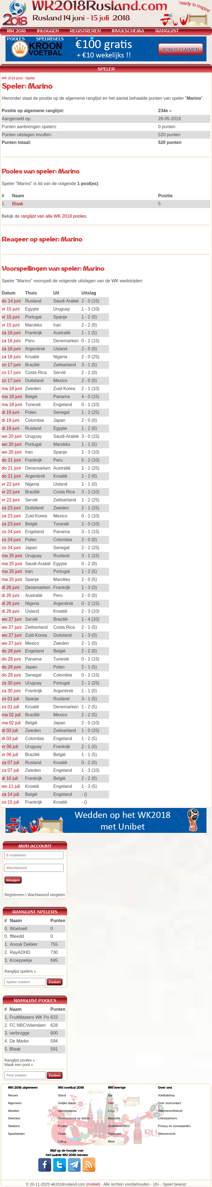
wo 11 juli (11, 786)
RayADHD (20, 952)
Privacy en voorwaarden (174, 1126)
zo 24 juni (11, 531)
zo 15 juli (10, 802)
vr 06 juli (10, 746)
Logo (111, 1110)
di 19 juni (10, 412)
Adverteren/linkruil (170, 1110)
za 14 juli (10, 794)
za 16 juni (11, 332)
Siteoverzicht (166, 1133)
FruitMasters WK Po (29, 1017)
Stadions (14, 1126)
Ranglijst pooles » (19, 1060)
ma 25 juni (12, 555)
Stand (62, 1095)
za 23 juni (11, 508)
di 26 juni (10, 587)
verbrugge (20, 1033)
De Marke (19, 1041)
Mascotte (114, 1118)
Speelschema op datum (74, 1118)
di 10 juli (10, 778)
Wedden (13, 1110)
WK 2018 (16, 30)
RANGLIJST (167, 30)
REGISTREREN (85, 30)
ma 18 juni (12, 388)
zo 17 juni (11, 364)
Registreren (14, 895)
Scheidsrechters (119, 1126)
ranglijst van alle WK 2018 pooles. (54, 216)
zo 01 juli (10, 698)
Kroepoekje (21, 960)
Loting (62, 1141)
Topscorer (114, 1133)
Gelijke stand (67, 1103)
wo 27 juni (12, 619)
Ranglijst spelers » (20, 971)
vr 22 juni (11, 484)
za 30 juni (11, 683)
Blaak (17, 203)
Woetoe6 (18, 928)
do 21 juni (11, 460)
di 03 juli (10, 730)
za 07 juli (10, 762)
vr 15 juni (11, 309)
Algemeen (15, 1103)
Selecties (14, 1118)
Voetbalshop (166, 1095)
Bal (110, 1095)
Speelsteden (16, 1133)
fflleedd (17, 936)
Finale (62, 1133)
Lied (111, 1103)
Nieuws (13, 1095)
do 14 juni (11, 301)
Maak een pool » (18, 1064)
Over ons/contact (169, 1103)
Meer (111, 1141)
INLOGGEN (48, 30)
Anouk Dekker (24, 944)
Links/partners (167, 1118)
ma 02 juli (11, 714)
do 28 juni (11, 651)
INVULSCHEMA (128, 30)
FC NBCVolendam (28, 1025)
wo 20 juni (12, 436)
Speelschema (67, 1110)
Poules (62, 1126)
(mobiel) (93, 1184)
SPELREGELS (50, 38)
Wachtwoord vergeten (46, 895)
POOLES (16, 38)
